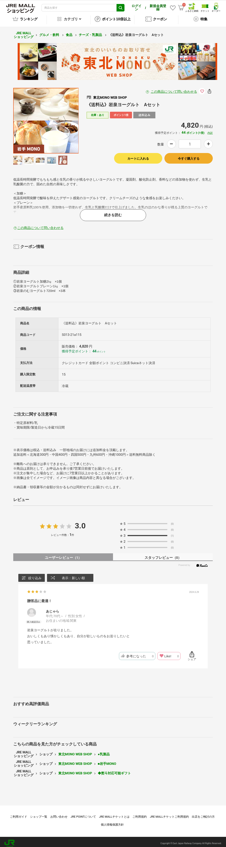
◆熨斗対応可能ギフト (114, 770)
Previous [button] (30, 117)
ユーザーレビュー (63, 554)
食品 (69, 32)
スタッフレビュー (163, 554)
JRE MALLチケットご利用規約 (169, 813)
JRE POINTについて (83, 813)
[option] (46, 117)
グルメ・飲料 (49, 32)
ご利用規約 (139, 813)
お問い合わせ (59, 813)
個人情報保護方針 (112, 821)
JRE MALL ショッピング (24, 32)
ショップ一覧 (38, 813)
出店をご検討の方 (203, 813)
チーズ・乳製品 (91, 32)
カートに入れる (138, 155)
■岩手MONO (107, 761)
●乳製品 (104, 751)
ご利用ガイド (18, 813)
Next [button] (61, 117)
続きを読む (113, 212)
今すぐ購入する (189, 155)
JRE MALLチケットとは (114, 813)
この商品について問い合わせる (174, 89)
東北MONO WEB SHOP (75, 751)
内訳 (210, 129)
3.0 (80, 522)
